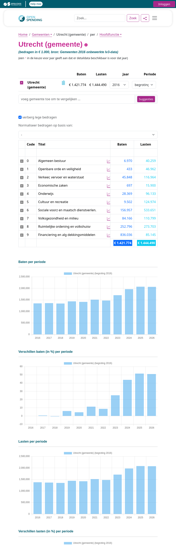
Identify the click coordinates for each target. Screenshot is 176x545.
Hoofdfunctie (109, 34)
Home (23, 34)
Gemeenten (40, 34)
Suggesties (146, 99)
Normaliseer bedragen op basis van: (45, 125)
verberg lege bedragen (37, 117)
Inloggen (164, 4)
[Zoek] (99, 18)
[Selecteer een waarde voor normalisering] (88, 135)
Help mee (35, 4)
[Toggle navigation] (153, 18)
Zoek (133, 18)
